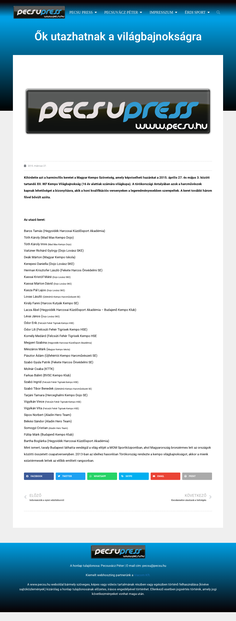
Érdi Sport (197, 12)
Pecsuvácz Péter (123, 12)
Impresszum (163, 12)
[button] (218, 12)
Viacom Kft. (142, 575)
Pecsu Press (83, 12)
